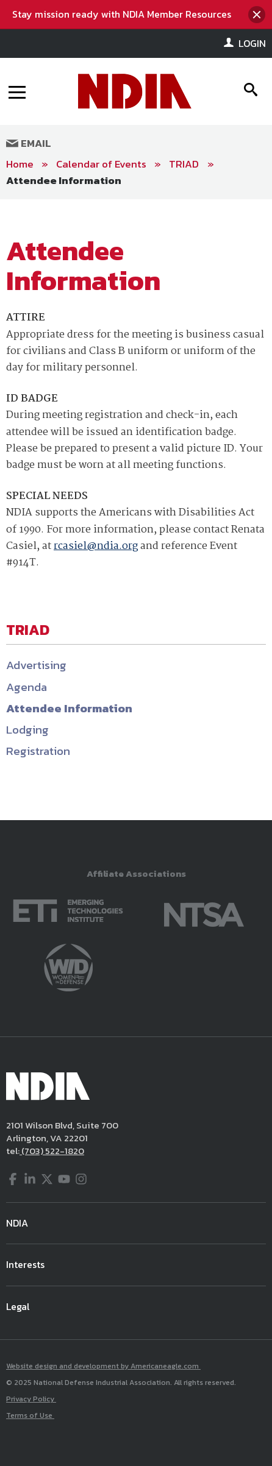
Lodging (27, 729)
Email (28, 143)
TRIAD (185, 164)
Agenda (26, 687)
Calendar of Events (101, 164)
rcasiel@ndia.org (96, 546)
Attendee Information (63, 180)
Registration (38, 751)
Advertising (36, 665)
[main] (136, 509)
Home (20, 164)
